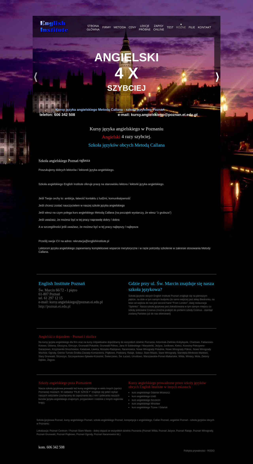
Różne (181, 27)
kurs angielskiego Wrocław (146, 403)
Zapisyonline (158, 27)
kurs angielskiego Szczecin (146, 400)
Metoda (120, 27)
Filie (192, 27)
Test (170, 27)
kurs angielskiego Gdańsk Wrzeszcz (151, 392)
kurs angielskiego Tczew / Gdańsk (150, 407)
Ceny (132, 27)
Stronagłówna (93, 27)
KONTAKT (204, 27)
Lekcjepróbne (144, 27)
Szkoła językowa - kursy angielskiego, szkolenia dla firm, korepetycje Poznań (54, 26)
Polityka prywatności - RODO (199, 450)
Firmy (106, 27)
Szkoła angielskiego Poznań (58, 161)
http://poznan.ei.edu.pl (54, 306)
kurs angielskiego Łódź (144, 396)
